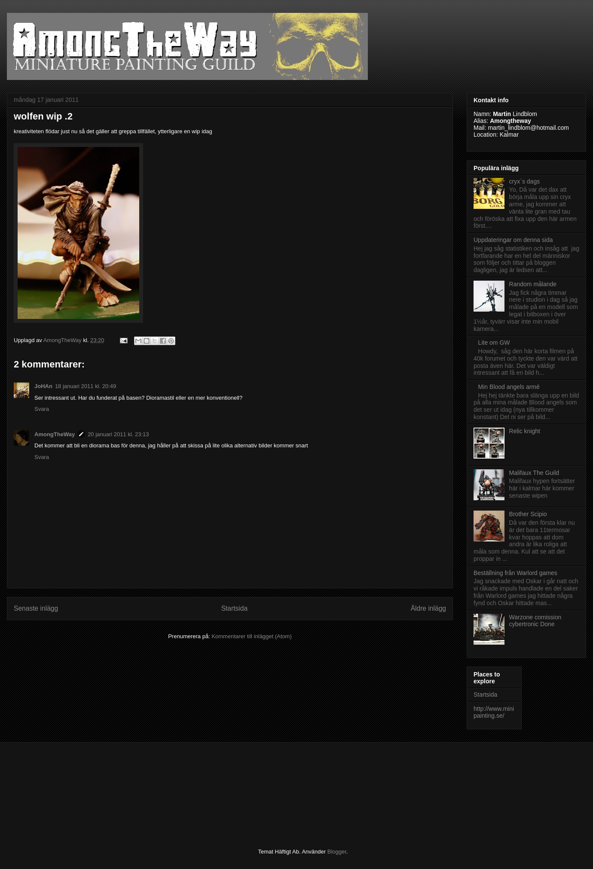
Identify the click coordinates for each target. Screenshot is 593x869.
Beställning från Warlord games (515, 572)
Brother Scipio (528, 514)
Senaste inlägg (36, 608)
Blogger (336, 851)
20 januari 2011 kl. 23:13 (118, 434)
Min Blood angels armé (509, 386)
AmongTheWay (54, 434)
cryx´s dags (524, 181)
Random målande (533, 284)
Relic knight (524, 431)
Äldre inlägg (428, 608)
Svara (41, 409)
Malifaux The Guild (534, 472)
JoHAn (43, 386)
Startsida (234, 608)
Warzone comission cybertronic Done (535, 621)
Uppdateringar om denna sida (513, 239)
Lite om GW (494, 342)
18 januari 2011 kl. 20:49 (85, 386)
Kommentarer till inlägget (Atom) (251, 636)
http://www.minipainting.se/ (494, 712)
